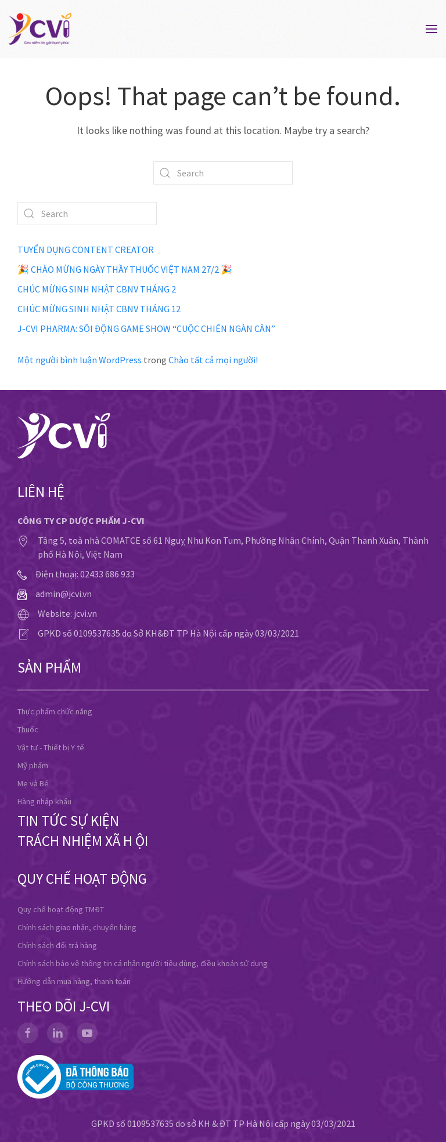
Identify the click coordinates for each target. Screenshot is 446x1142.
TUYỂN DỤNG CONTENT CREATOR (85, 249)
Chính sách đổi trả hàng (57, 945)
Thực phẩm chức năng (54, 711)
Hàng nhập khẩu (44, 801)
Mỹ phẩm (32, 765)
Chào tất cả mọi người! (213, 360)
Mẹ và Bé (33, 783)
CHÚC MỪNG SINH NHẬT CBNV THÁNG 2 (96, 289)
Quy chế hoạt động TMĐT (60, 909)
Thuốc (27, 729)
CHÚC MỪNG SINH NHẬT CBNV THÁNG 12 (99, 309)
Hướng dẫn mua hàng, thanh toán (74, 981)
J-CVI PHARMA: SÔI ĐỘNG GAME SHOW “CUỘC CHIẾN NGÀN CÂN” (146, 328)
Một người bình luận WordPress (79, 360)
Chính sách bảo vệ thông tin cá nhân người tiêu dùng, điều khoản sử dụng (142, 963)
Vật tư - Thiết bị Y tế (50, 747)
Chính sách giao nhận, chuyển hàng (76, 927)
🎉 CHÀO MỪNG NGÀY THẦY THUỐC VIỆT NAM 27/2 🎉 (124, 269)
